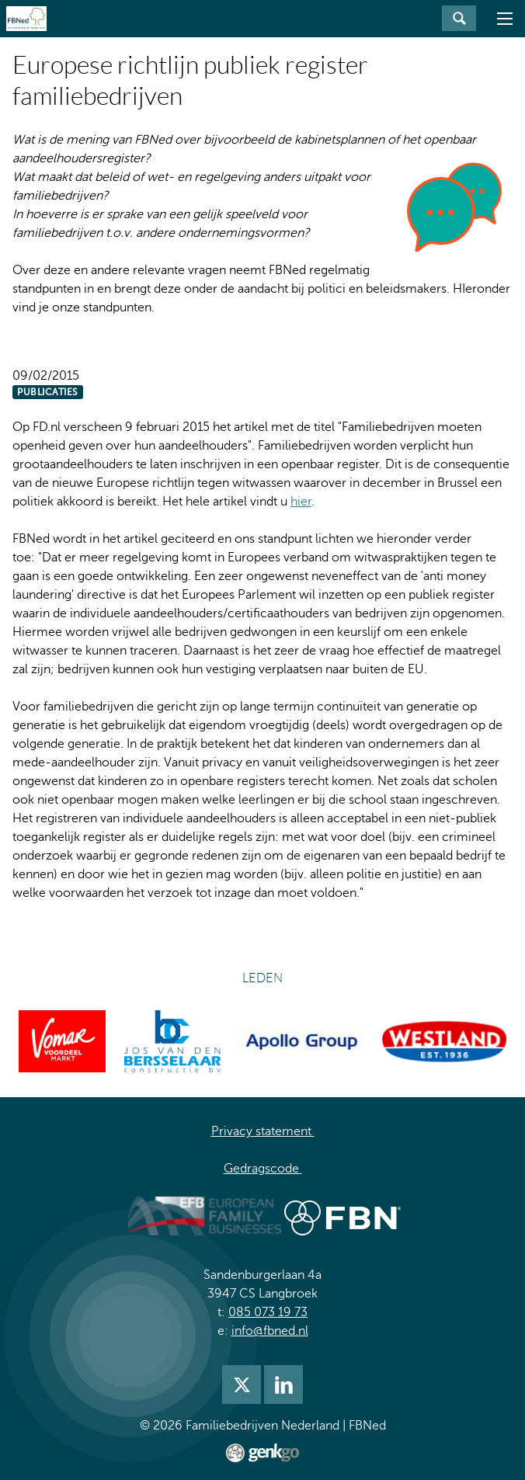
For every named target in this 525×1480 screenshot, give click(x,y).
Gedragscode (263, 1169)
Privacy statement (263, 1131)
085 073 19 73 (268, 1312)
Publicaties (47, 392)
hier (300, 502)
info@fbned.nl (269, 1331)
